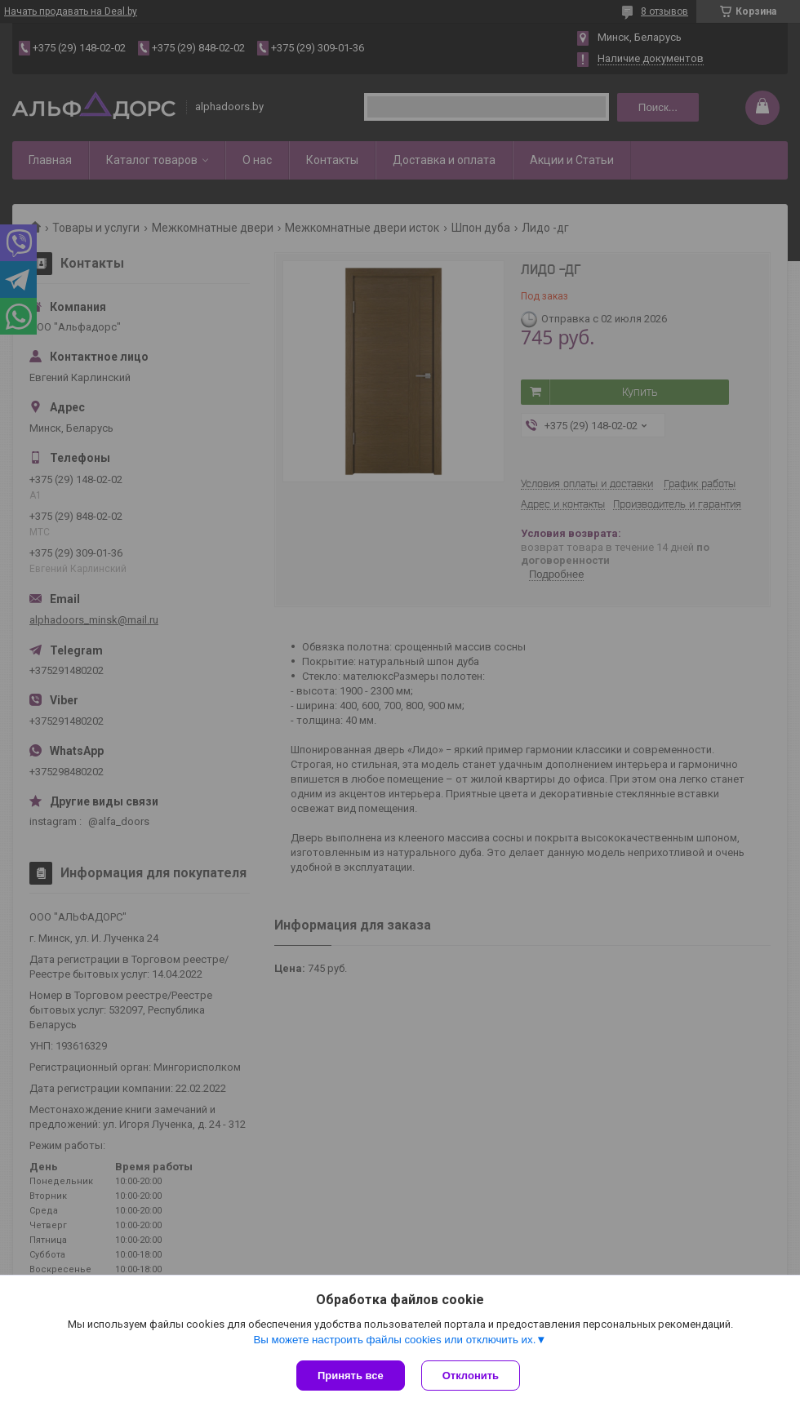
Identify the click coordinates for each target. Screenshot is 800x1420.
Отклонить (470, 1375)
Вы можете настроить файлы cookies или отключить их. (394, 1339)
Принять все (351, 1375)
